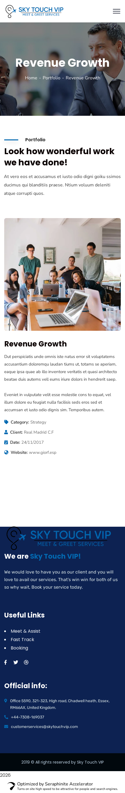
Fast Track (22, 639)
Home (31, 78)
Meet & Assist (25, 631)
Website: (19, 452)
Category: (20, 422)
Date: (15, 442)
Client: (16, 432)
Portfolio (51, 78)
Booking (19, 648)
